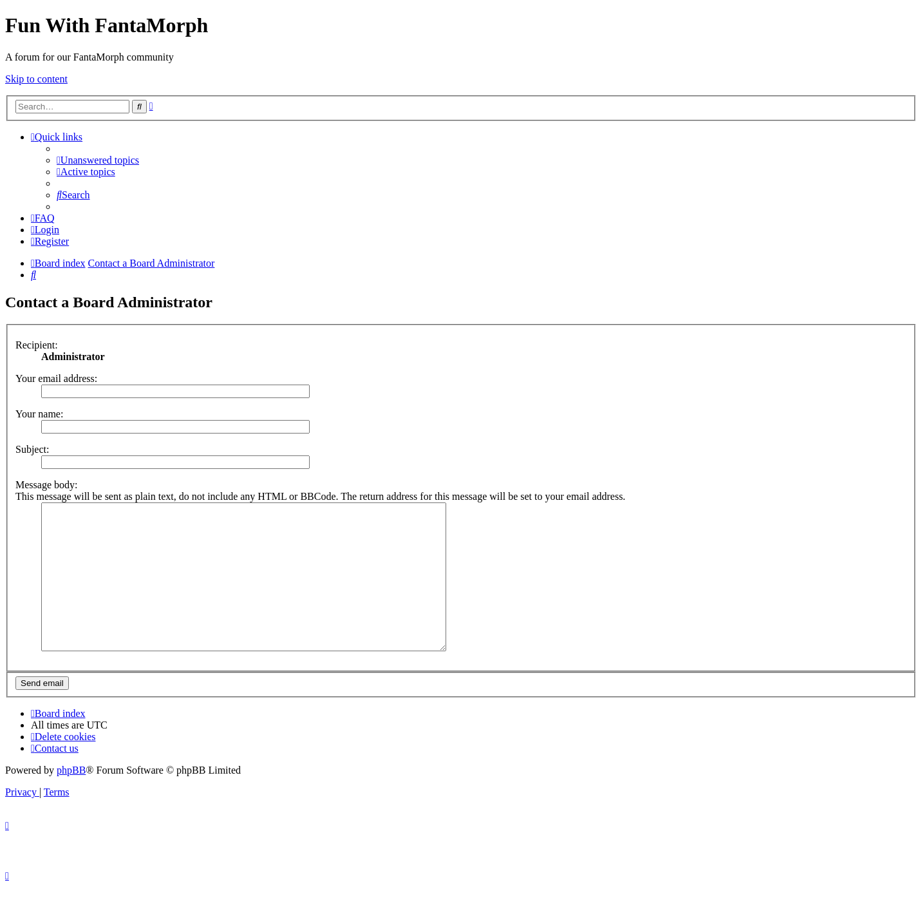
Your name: (39, 413)
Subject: (32, 449)
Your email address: (56, 378)
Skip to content (36, 78)
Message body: (46, 484)
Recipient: (36, 344)
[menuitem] (98, 160)
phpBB (71, 799)
